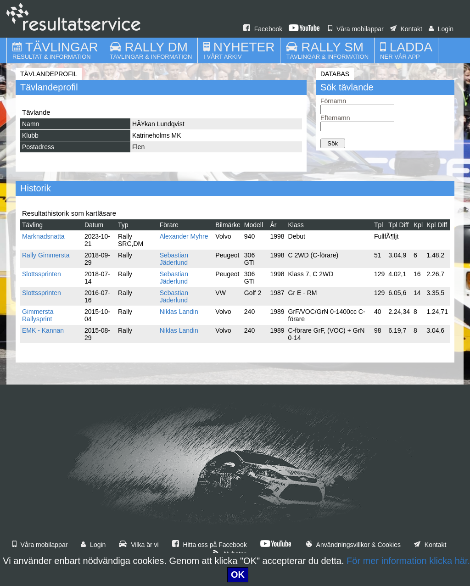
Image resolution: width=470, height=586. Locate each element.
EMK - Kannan (43, 330)
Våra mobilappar (356, 29)
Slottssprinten (41, 274)
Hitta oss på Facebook (209, 544)
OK (238, 574)
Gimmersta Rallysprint (37, 315)
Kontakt (406, 29)
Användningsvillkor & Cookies (353, 544)
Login (441, 29)
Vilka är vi (138, 544)
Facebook (262, 29)
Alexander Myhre (184, 236)
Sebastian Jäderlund (174, 258)
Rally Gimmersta (45, 255)
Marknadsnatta (43, 236)
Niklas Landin (179, 311)
